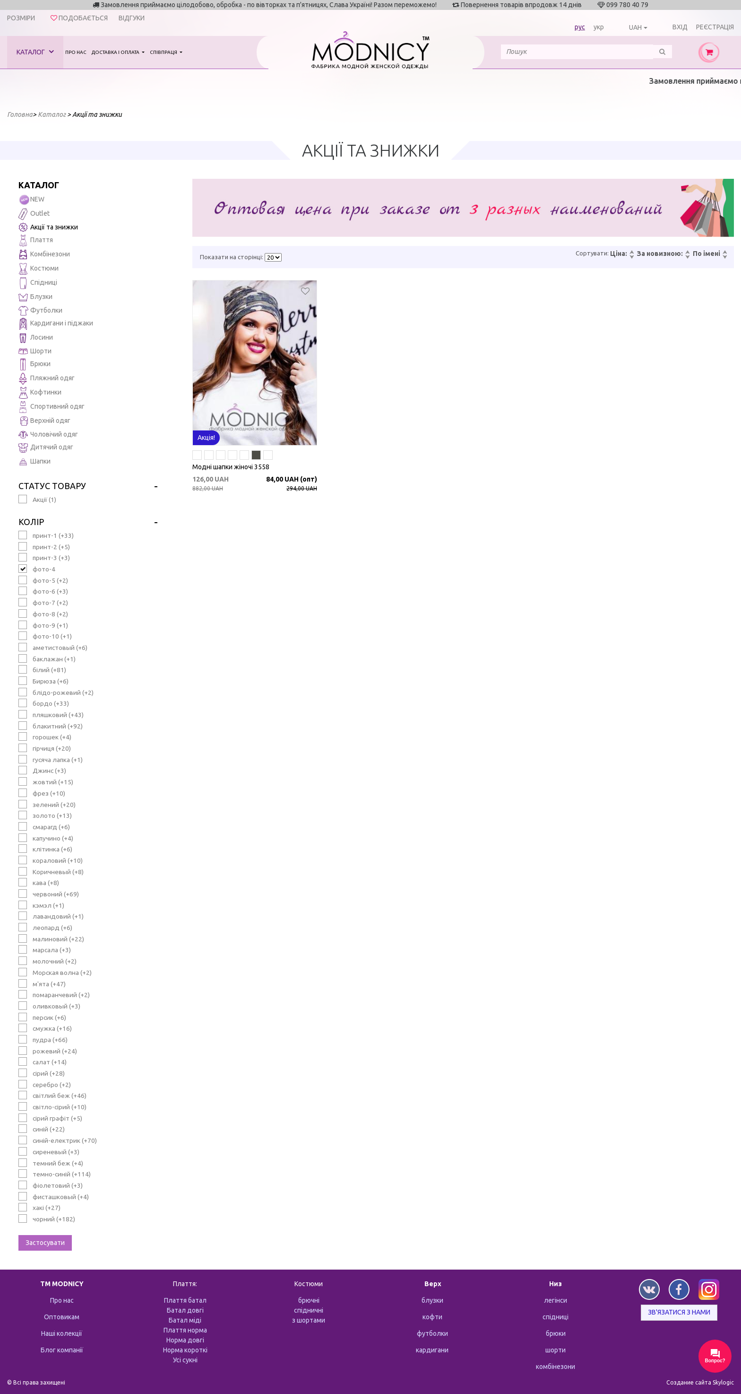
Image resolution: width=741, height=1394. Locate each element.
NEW (31, 200)
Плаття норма (185, 1330)
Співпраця (164, 52)
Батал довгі (185, 1310)
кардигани (432, 1350)
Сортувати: (592, 253)
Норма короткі (185, 1350)
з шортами (308, 1320)
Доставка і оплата (116, 52)
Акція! (206, 437)
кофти (432, 1317)
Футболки (40, 311)
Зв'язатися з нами (679, 1312)
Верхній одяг (44, 421)
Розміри (21, 18)
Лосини (35, 338)
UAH (635, 27)
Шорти (35, 351)
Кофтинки (39, 393)
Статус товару (52, 486)
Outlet (34, 214)
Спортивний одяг (51, 407)
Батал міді (185, 1320)
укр (599, 27)
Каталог (35, 52)
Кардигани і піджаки (55, 324)
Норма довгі (185, 1340)
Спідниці (37, 283)
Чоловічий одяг (48, 434)
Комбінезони (44, 255)
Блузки (35, 297)
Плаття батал (185, 1300)
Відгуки (132, 18)
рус (580, 27)
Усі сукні (185, 1360)
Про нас (75, 52)
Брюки (34, 364)
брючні (308, 1300)
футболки (432, 1333)
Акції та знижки (48, 227)
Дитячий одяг (45, 448)
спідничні (308, 1310)
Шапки (34, 462)
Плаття (35, 240)
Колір (31, 521)
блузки (432, 1300)
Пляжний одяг (46, 379)
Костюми (38, 269)
